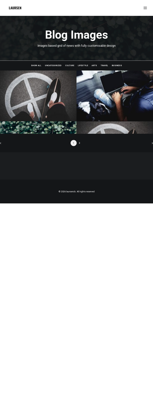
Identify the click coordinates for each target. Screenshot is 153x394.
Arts (94, 65)
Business (117, 65)
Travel (104, 65)
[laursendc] (15, 8)
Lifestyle (83, 65)
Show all (36, 65)
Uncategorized (53, 65)
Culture (69, 65)
